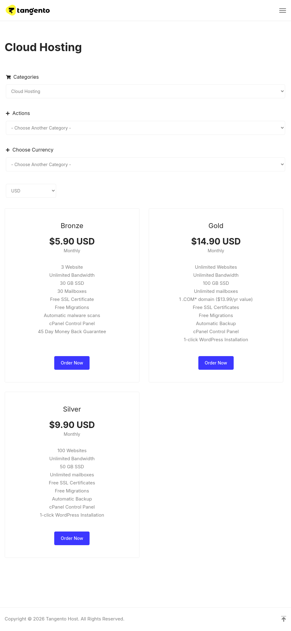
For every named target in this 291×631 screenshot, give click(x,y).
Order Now (72, 362)
